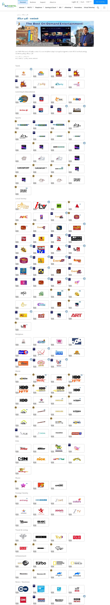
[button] (104, 7)
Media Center (53, 579)
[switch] (78, 2)
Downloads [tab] (22, 538)
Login (88, 2)
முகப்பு (19, 14)
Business (33, 2)
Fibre (4, 572)
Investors (52, 577)
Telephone (38, 7)
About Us (53, 2)
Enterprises (68, 572)
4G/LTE (5, 577)
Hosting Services (23, 580)
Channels (37, 574)
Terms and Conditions (35, 597)
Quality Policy (68, 597)
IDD (60, 7)
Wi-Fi (20, 577)
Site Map (20, 597)
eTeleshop (68, 7)
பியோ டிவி (25, 14)
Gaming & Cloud (50, 7)
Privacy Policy (53, 597)
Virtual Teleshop (89, 7)
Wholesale (68, 577)
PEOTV (29, 7)
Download (86, 543)
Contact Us (9, 597)
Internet (21, 7)
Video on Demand (40, 577)
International (69, 580)
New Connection (23, 572)
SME (66, 574)
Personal (23, 2)
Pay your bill (100, 2)
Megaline (6, 574)
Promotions (78, 7)
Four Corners (65, 600)
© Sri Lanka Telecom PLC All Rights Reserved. (18, 600)
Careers (51, 582)
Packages (21, 574)
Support (43, 2)
